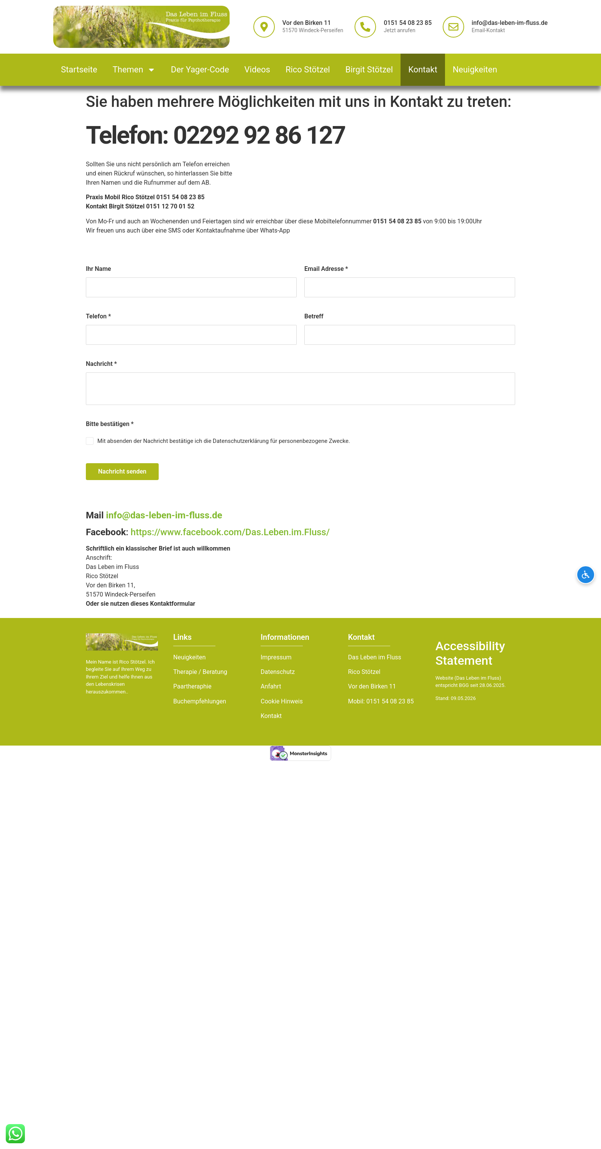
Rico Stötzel (308, 69)
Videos (257, 69)
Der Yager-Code (200, 69)
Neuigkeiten (475, 69)
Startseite (79, 69)
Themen (134, 70)
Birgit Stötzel (369, 69)
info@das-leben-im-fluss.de (163, 515)
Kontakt (422, 69)
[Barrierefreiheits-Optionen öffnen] (585, 574)
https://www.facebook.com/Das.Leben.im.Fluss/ (230, 532)
